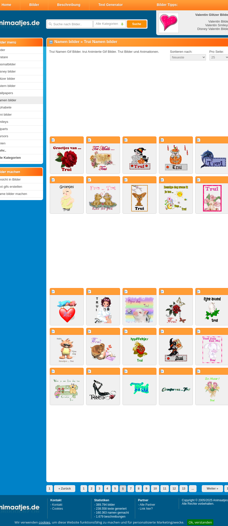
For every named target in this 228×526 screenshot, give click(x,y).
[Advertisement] (135, 98)
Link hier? (146, 508)
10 (155, 488)
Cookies (57, 508)
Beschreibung (68, 5)
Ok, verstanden (200, 522)
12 (174, 488)
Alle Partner (147, 504)
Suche (136, 24)
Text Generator (110, 5)
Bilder (34, 5)
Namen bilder (66, 42)
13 (183, 488)
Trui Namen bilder (100, 42)
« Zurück (64, 488)
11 (164, 488)
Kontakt (57, 504)
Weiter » (212, 488)
